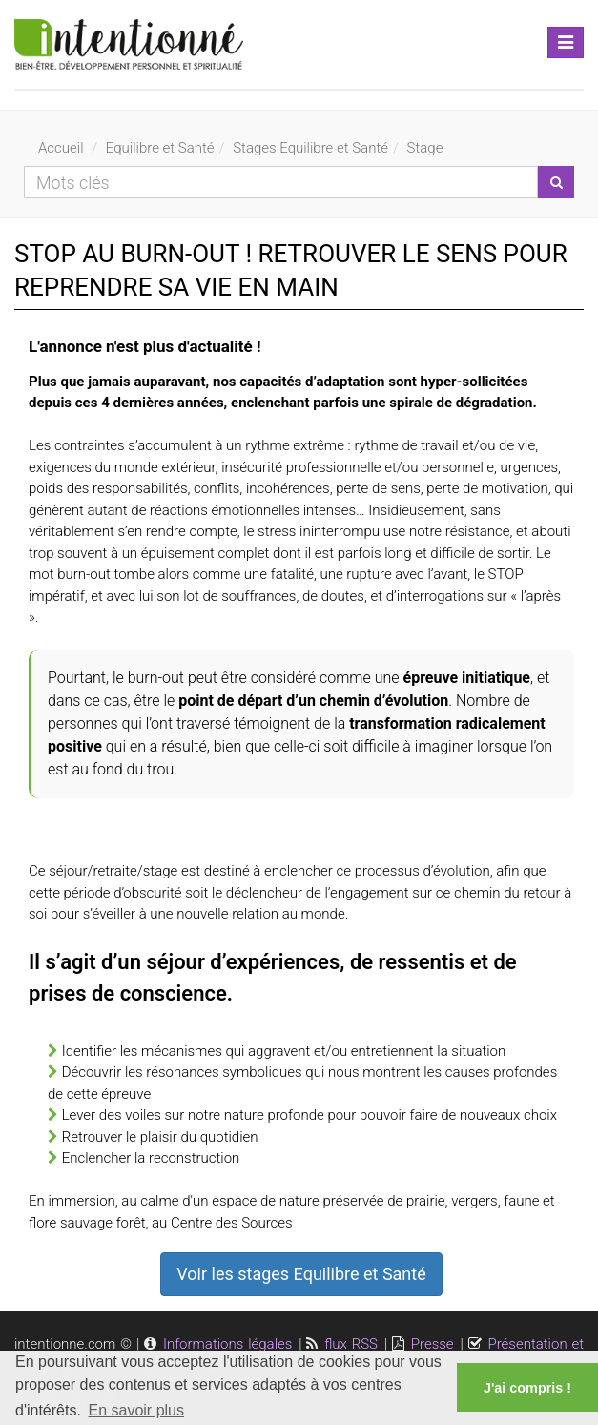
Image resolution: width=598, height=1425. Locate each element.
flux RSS (351, 1344)
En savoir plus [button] (137, 1410)
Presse (432, 1344)
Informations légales (227, 1344)
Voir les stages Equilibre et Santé (300, 1274)
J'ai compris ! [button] (527, 1387)
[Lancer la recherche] (556, 182)
